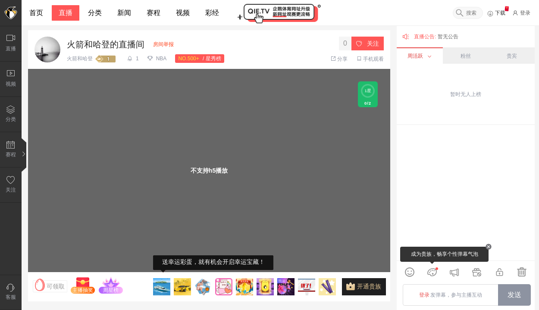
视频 (183, 12)
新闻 (124, 12)
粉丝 (466, 56)
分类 (95, 12)
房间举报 (163, 44)
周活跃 (419, 56)
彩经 (212, 12)
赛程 (153, 12)
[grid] (466, 192)
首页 (36, 12)
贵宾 (512, 56)
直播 (65, 12)
